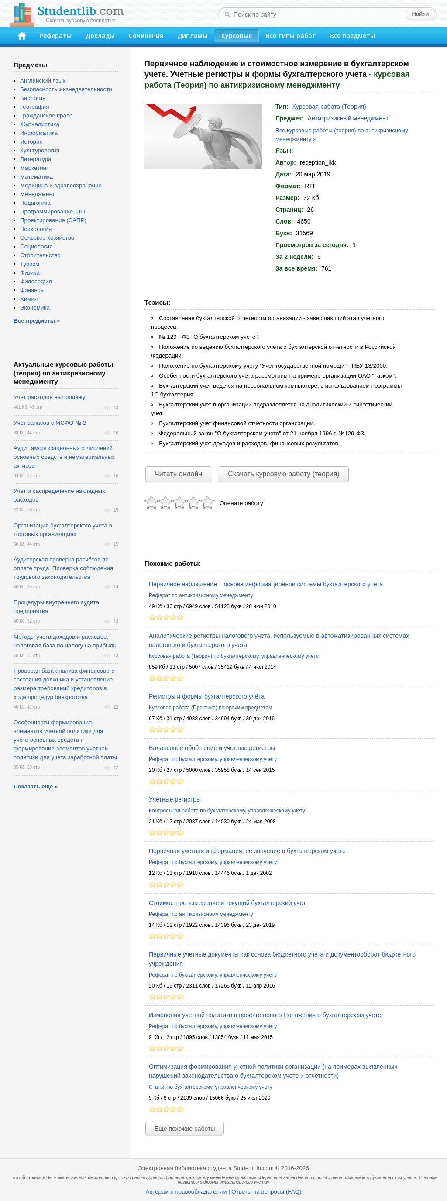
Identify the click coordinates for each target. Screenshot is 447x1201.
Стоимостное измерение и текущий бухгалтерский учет (227, 902)
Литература (36, 159)
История (31, 141)
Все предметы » (37, 320)
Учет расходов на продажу (49, 397)
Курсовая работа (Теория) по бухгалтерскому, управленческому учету (234, 656)
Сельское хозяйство (47, 237)
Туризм (29, 264)
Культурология (39, 150)
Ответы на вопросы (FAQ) (266, 1191)
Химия (29, 299)
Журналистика (39, 124)
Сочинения (146, 35)
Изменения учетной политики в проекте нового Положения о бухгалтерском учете (265, 1015)
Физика (30, 272)
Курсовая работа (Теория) (329, 106)
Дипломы (192, 35)
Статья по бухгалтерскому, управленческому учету (210, 1087)
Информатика (39, 133)
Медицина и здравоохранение (61, 185)
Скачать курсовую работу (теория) (284, 474)
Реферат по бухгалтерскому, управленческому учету (213, 759)
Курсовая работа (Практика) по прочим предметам (210, 708)
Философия (36, 281)
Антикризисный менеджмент (348, 118)
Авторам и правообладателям (186, 1191)
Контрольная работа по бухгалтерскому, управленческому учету (227, 811)
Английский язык (42, 80)
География (34, 106)
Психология (36, 229)
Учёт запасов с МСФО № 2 (50, 423)
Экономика (35, 307)
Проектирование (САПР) (53, 220)
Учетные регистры (175, 799)
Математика (36, 176)
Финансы (32, 290)
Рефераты (56, 35)
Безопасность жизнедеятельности (66, 89)
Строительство (40, 255)
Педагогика (35, 203)
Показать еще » (36, 786)
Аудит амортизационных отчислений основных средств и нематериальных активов (64, 457)
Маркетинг (34, 168)
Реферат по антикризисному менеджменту (201, 595)
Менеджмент (37, 194)
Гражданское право (46, 115)
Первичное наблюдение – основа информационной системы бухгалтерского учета (266, 584)
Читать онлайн (178, 474)
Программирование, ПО (52, 211)
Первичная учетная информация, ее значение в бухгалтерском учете (247, 850)
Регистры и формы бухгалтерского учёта (207, 696)
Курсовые (236, 35)
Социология (36, 246)
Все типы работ (291, 35)
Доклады (100, 35)
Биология (32, 98)
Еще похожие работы (185, 1128)
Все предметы (352, 35)
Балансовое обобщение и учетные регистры (212, 747)
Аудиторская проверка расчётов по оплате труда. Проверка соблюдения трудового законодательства (63, 568)
